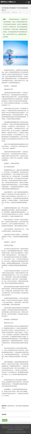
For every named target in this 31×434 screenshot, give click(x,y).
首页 (6, 12)
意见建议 (15, 432)
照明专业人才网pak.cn (8, 2)
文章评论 (5, 420)
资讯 (8, 12)
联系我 (19, 432)
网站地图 (23, 432)
